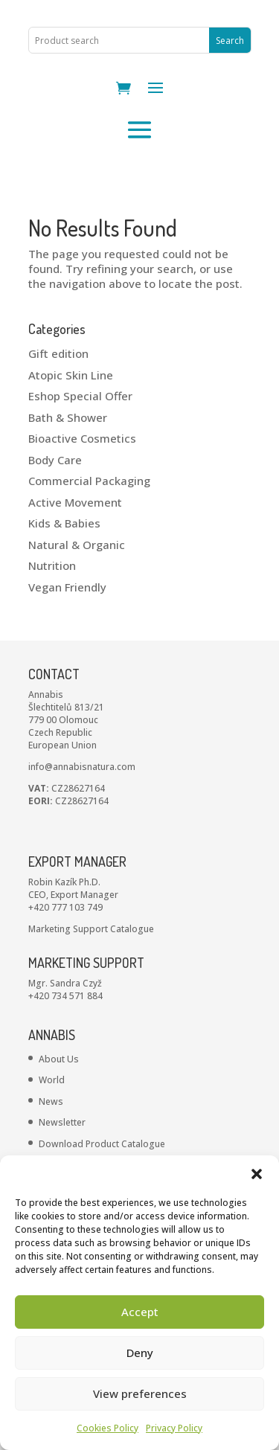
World (52, 1080)
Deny (139, 1352)
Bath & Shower (67, 417)
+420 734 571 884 (65, 995)
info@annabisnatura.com (81, 766)
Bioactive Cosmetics (82, 438)
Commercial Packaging (89, 480)
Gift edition (58, 353)
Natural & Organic (76, 544)
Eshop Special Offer (80, 395)
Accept (139, 1311)
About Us (59, 1059)
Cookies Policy (107, 1428)
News (51, 1101)
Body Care (55, 459)
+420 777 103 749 (65, 907)
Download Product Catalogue (102, 1144)
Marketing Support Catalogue (91, 929)
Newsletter (62, 1122)
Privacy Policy (174, 1428)
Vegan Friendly (67, 587)
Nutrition (52, 565)
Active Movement (75, 502)
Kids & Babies (64, 523)
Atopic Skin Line (70, 375)
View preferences (140, 1393)
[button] (256, 1174)
